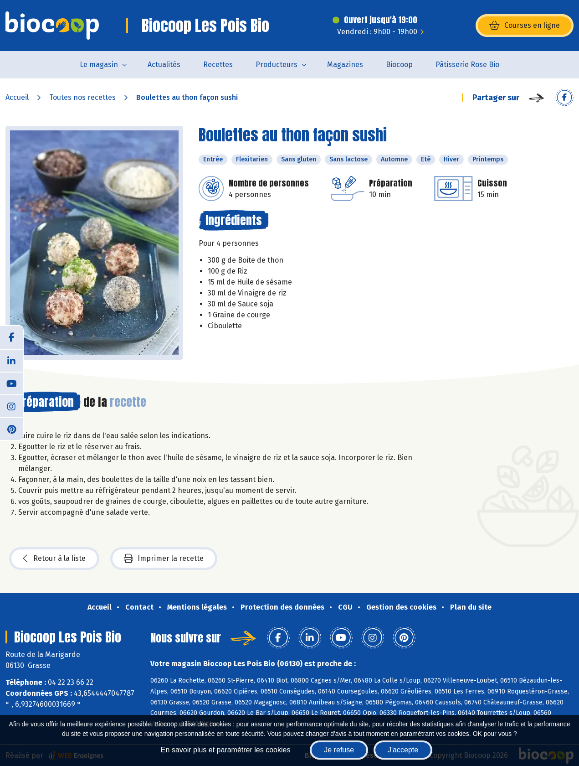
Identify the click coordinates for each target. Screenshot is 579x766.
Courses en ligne (524, 25)
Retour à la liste (54, 558)
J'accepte (403, 750)
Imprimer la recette (164, 558)
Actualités (164, 64)
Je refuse (339, 750)
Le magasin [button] (99, 64)
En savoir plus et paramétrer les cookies (226, 750)
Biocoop (399, 64)
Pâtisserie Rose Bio (467, 64)
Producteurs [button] (276, 64)
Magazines (345, 64)
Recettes (218, 64)
